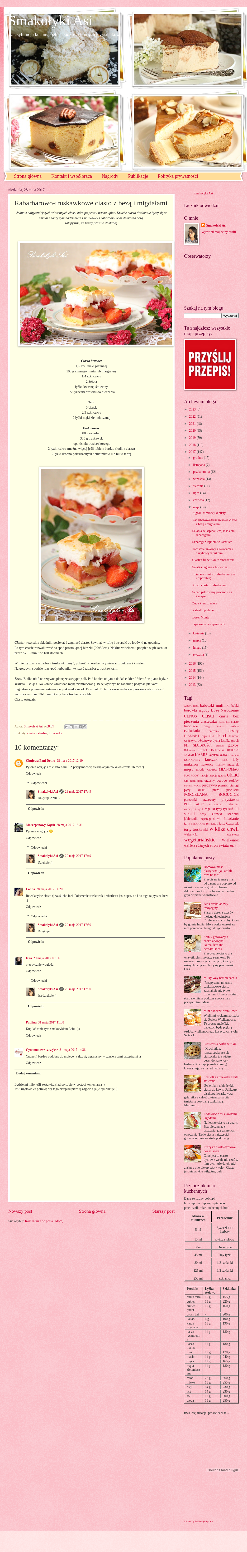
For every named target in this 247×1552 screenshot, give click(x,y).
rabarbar (41, 733)
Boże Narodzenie (225, 710)
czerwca (199, 500)
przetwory (209, 799)
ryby (219, 809)
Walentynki (191, 834)
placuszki (232, 790)
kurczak (211, 759)
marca (197, 640)
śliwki (217, 818)
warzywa (233, 834)
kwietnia (199, 633)
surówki (216, 814)
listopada (199, 465)
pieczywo (209, 785)
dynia (216, 740)
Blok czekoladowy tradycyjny (216, 906)
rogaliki (210, 809)
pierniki (223, 785)
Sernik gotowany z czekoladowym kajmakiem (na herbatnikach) (216, 943)
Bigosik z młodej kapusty (209, 513)
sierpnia (198, 486)
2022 (192, 416)
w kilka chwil (224, 829)
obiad (233, 775)
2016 (192, 663)
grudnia (198, 458)
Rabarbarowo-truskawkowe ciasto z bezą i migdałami (214, 522)
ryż (225, 809)
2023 (192, 409)
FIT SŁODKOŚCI (198, 745)
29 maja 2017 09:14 (46, 958)
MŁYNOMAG (229, 769)
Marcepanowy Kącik (40, 825)
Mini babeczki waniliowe (220, 1011)
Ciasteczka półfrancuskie (220, 1044)
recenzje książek (194, 809)
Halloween (189, 750)
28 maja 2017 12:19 (70, 760)
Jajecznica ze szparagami (208, 624)
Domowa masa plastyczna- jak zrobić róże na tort (218, 871)
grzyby (233, 745)
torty (187, 829)
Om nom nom (193, 780)
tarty (187, 823)
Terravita (211, 823)
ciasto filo (224, 721)
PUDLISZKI (216, 804)
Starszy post (163, 1211)
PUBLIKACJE (194, 804)
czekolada (192, 730)
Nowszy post (20, 1211)
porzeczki (190, 799)
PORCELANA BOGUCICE (211, 794)
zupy (233, 845)
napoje (204, 775)
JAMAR (189, 755)
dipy (204, 736)
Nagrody (110, 176)
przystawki (230, 799)
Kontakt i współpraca (71, 176)
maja (196, 507)
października (202, 472)
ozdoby (234, 780)
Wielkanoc (230, 840)
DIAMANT (192, 736)
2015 (192, 670)
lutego (197, 647)
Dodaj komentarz (28, 1073)
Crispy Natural (214, 726)
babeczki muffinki (215, 705)
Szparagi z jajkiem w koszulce (212, 542)
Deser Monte (200, 617)
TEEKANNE (198, 823)
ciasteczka (209, 721)
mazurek (233, 764)
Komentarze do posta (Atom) (44, 1221)
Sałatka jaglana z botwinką (209, 567)
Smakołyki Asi (50, 20)
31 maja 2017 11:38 (51, 1022)
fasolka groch (230, 740)
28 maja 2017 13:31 (70, 825)
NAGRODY (191, 775)
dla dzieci (217, 735)
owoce (222, 780)
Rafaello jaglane (203, 610)
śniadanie (231, 818)
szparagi (206, 818)
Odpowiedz (33, 773)
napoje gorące (217, 775)
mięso (189, 769)
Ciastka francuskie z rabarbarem (213, 560)
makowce (206, 764)
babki (235, 705)
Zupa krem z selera (204, 603)
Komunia (233, 755)
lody (236, 759)
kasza (223, 755)
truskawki (55, 733)
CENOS (190, 716)
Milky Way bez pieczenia (220, 978)
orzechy (209, 780)
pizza (215, 790)
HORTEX (233, 750)
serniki (189, 813)
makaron (191, 764)
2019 (192, 438)
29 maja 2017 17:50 (78, 925)
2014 (192, 677)
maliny (220, 764)
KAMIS (201, 754)
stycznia (199, 654)
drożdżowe (203, 740)
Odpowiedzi (39, 783)
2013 (192, 685)
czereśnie (214, 731)
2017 (192, 452)
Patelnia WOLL (192, 785)
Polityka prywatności (178, 176)
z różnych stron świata (210, 845)
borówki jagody (196, 710)
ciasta (31, 733)
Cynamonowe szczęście (42, 1050)
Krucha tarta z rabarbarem (209, 585)
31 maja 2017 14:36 (72, 1050)
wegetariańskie (199, 840)
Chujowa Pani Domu (40, 760)
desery (233, 730)
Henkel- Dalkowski (211, 750)
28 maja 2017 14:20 (49, 889)
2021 (192, 423)
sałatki (233, 808)
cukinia (234, 726)
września (199, 479)
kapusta (213, 755)
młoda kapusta (206, 769)
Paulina (31, 1022)
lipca (196, 493)
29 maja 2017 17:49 (78, 791)
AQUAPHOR (191, 705)
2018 (192, 445)
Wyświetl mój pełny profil (218, 232)
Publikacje (138, 176)
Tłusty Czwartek (228, 823)
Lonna (30, 889)
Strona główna (28, 176)
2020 (192, 430)
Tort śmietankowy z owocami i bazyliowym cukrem (212, 551)
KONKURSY (192, 759)
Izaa (29, 958)
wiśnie (188, 845)
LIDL (225, 759)
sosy (203, 814)
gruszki (219, 745)
